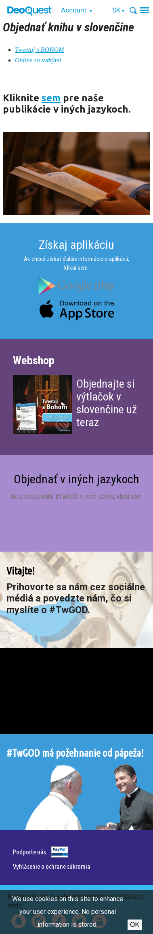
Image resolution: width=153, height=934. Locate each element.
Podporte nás (29, 852)
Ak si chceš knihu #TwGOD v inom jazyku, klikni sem (76, 497)
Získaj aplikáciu (76, 245)
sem (51, 97)
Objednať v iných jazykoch (76, 479)
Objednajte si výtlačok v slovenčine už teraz (106, 403)
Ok (134, 924)
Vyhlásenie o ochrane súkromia (51, 866)
